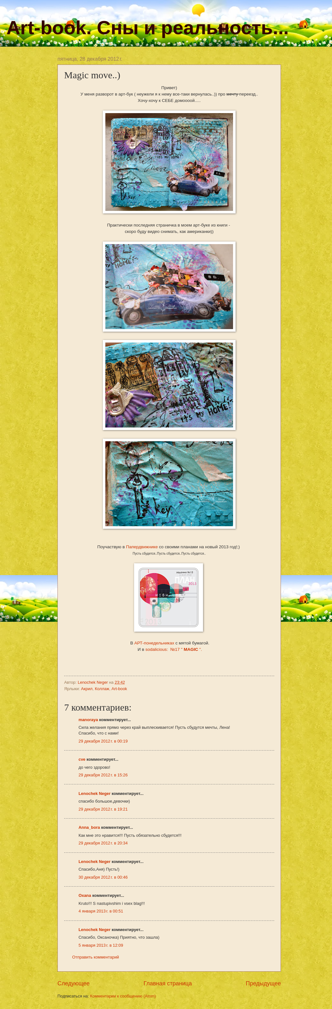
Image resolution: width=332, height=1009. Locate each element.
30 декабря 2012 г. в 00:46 (103, 877)
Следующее (73, 983)
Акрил (87, 688)
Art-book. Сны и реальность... (147, 27)
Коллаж (102, 688)
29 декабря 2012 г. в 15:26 (103, 775)
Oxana (85, 895)
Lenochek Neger (93, 682)
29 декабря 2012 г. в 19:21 (103, 809)
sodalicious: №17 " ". (173, 649)
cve (82, 759)
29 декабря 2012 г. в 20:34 (103, 843)
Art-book (119, 688)
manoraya (88, 719)
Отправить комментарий (95, 957)
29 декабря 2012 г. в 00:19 (103, 741)
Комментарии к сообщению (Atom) (123, 996)
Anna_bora (89, 827)
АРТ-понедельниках (155, 643)
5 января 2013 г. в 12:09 (101, 945)
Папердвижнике (142, 546)
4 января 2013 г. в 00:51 (101, 911)
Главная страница (168, 983)
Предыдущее (263, 983)
